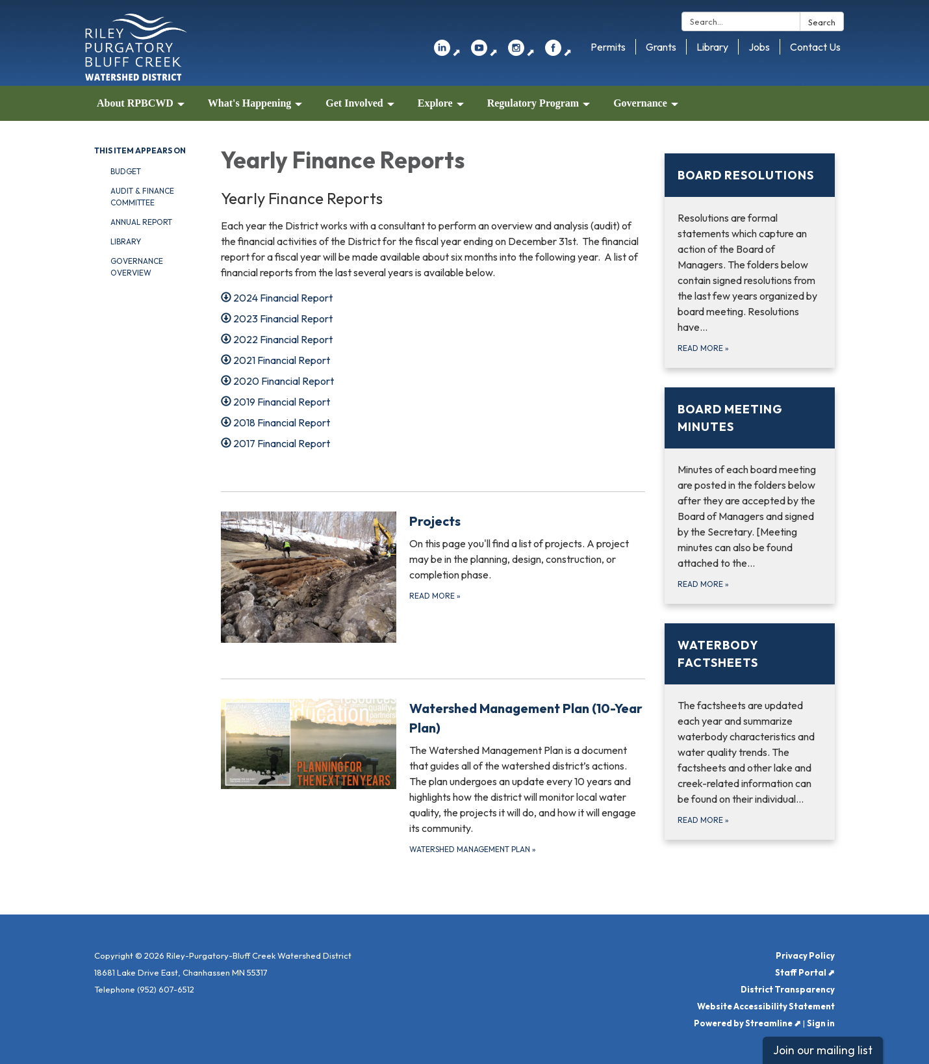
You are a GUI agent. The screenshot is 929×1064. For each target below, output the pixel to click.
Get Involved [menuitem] (354, 103)
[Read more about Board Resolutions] (750, 260)
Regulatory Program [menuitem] (533, 103)
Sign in (821, 1023)
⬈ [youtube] (484, 51)
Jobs (759, 46)
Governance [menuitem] (640, 103)
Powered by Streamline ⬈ (747, 1023)
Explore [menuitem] (435, 103)
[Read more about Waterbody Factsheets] (750, 731)
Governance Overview (136, 267)
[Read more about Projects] (433, 577)
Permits (608, 46)
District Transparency (788, 989)
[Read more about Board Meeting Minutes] (750, 495)
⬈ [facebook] (558, 51)
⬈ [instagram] (521, 51)
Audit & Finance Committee (142, 196)
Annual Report (141, 222)
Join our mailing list (822, 1050)
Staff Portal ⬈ (805, 972)
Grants (661, 46)
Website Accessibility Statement (766, 1006)
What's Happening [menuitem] (249, 103)
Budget (125, 171)
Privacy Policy (805, 955)
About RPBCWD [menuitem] (135, 103)
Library (712, 46)
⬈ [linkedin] (447, 51)
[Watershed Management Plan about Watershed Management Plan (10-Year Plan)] (433, 777)
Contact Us (815, 46)
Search (821, 22)
